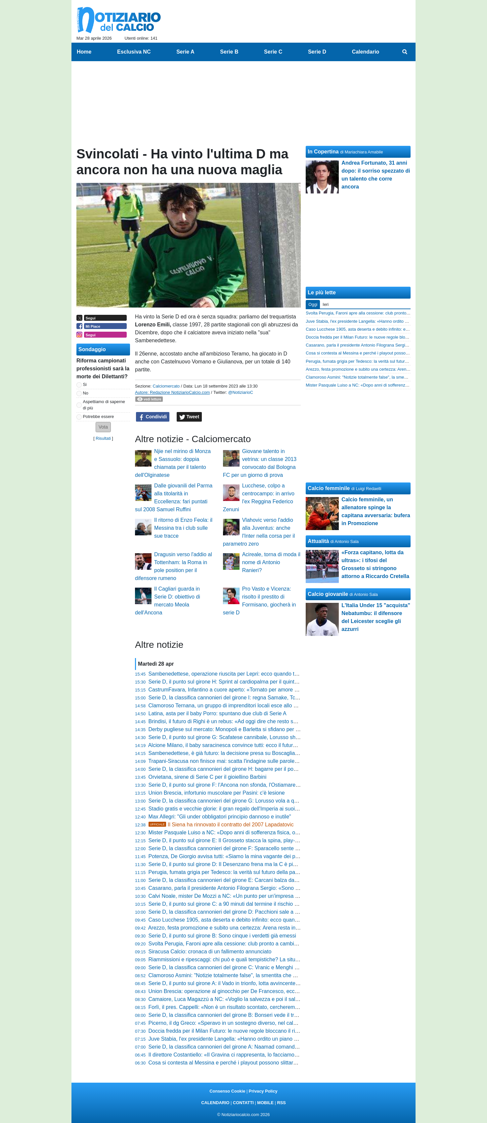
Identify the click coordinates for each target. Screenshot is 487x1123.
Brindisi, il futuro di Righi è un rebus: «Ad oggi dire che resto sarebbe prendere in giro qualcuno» (261, 721)
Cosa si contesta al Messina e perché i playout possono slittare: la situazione (239, 1062)
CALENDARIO (215, 1102)
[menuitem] (405, 52)
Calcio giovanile (328, 594)
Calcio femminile (329, 488)
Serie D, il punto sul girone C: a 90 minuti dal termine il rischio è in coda (232, 904)
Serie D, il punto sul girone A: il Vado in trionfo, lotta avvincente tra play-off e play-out (248, 983)
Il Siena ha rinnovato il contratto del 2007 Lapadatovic (221, 824)
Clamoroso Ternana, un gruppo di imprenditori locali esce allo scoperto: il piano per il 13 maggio (261, 705)
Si (85, 384)
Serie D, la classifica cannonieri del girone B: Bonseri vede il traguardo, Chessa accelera (252, 1015)
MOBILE (265, 1102)
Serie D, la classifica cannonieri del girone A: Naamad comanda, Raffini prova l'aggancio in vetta (261, 1047)
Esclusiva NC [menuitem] (134, 52)
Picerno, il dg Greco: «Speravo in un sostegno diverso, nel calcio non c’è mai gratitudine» (253, 1023)
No (85, 393)
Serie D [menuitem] (317, 52)
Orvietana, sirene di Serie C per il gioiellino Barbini (208, 777)
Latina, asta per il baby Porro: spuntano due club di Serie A (218, 713)
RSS (281, 1102)
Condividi (153, 417)
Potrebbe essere (98, 416)
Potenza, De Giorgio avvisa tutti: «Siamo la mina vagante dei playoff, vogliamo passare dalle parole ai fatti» (274, 856)
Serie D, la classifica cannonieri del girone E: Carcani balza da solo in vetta (236, 880)
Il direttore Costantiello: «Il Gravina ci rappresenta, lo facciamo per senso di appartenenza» (255, 1055)
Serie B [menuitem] (229, 52)
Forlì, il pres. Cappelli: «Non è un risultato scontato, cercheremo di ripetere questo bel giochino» (261, 1007)
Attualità (318, 541)
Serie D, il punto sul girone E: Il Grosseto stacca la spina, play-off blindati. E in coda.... (249, 840)
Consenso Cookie (227, 1091)
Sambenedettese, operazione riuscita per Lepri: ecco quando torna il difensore (240, 674)
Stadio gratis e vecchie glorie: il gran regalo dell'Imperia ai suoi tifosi (228, 808)
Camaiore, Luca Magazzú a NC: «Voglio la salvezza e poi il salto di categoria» (240, 999)
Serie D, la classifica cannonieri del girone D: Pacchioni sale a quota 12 (232, 912)
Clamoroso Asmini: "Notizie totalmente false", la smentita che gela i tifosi (233, 975)
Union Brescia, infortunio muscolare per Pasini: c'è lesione (217, 793)
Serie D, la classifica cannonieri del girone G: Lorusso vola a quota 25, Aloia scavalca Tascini (257, 801)
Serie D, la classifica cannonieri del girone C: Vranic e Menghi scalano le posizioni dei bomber (259, 967)
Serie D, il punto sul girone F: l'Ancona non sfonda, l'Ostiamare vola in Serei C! (241, 785)
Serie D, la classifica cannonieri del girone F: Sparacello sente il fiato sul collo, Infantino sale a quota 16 (270, 848)
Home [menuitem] (84, 52)
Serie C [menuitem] (273, 52)
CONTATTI (243, 1102)
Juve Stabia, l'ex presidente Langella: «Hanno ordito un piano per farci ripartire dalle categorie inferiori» (269, 1039)
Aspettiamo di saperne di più (104, 404)
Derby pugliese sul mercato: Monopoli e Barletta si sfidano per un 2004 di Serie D (244, 729)
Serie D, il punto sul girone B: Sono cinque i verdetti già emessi (222, 935)
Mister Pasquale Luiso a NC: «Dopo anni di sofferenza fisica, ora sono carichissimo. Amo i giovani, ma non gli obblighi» (288, 832)
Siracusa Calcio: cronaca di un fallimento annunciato (210, 951)
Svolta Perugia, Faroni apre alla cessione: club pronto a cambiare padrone (236, 943)
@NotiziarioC (240, 392)
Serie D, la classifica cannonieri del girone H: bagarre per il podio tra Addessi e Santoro (251, 769)
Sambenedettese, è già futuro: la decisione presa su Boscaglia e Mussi (232, 753)
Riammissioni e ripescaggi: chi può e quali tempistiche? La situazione (230, 959)
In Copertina (323, 151)
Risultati (103, 438)
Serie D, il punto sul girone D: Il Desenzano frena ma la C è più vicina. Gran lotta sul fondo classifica (266, 864)
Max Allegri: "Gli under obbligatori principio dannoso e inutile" (220, 816)
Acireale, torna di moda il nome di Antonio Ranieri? (271, 562)
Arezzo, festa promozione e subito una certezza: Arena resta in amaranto (234, 928)
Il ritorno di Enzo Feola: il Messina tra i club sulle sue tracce (183, 528)
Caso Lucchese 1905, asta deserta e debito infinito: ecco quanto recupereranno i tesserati (254, 920)
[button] (103, 427)
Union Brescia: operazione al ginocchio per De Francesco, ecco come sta (235, 991)
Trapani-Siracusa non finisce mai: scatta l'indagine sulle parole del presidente (238, 761)
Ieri (326, 304)
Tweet (189, 417)
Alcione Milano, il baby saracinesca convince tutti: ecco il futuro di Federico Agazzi (244, 745)
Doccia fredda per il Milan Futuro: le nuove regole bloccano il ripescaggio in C (239, 1031)
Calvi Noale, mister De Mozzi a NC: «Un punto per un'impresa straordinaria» (238, 896)
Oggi (312, 304)
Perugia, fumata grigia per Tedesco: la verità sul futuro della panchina (230, 872)
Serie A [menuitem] (185, 52)
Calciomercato (166, 386)
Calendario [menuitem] (365, 52)
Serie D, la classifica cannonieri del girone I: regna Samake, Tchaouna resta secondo (248, 697)
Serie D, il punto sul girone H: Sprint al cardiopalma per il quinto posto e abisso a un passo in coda (264, 682)
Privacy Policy (263, 1091)
